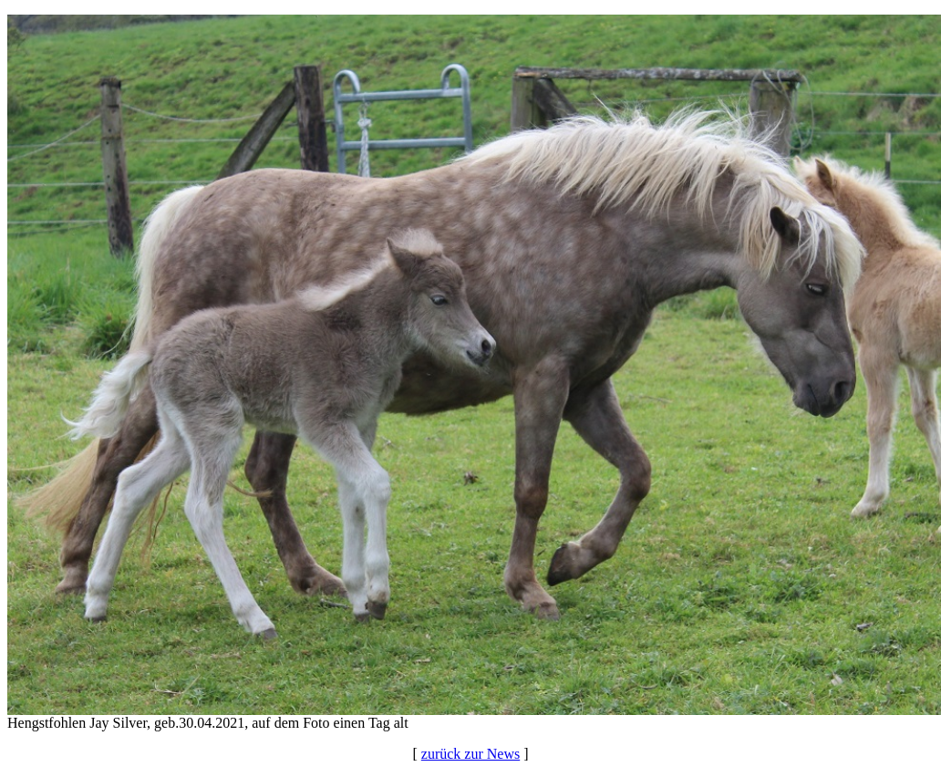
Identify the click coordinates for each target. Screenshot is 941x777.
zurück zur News (470, 753)
